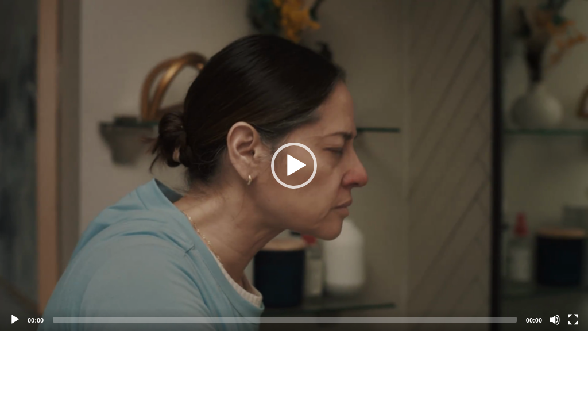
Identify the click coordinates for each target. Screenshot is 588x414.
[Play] (15, 319)
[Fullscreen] (573, 319)
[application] (294, 165)
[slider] (285, 320)
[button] (294, 166)
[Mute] (554, 319)
